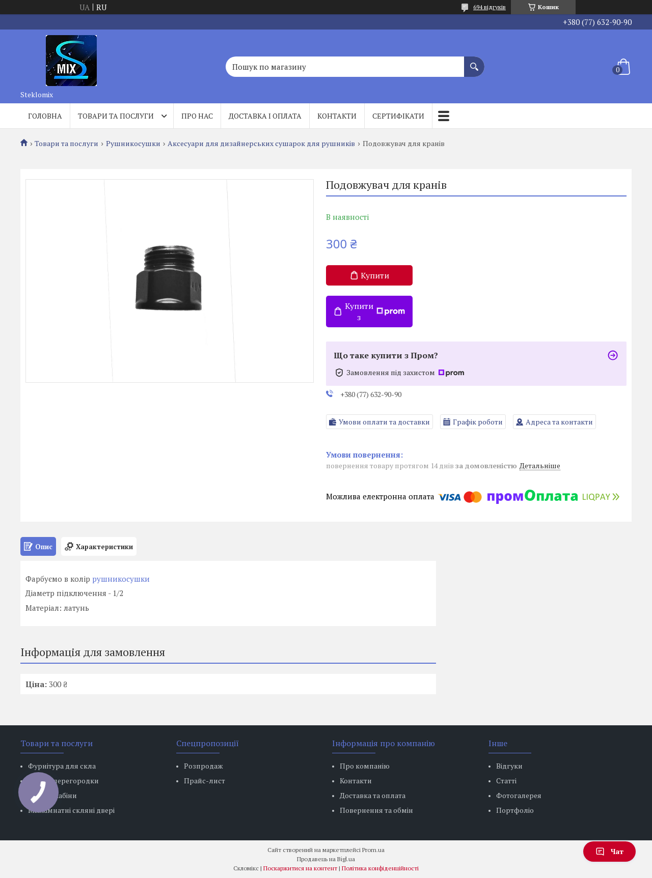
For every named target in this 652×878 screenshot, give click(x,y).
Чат (609, 851)
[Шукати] (474, 61)
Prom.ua (373, 850)
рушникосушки (121, 579)
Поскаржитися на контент (300, 868)
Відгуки (509, 766)
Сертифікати (398, 116)
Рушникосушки (133, 143)
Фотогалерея (518, 795)
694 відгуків (489, 7)
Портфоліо (515, 810)
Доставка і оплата (265, 116)
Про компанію (365, 766)
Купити (375, 275)
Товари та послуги (116, 116)
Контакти (337, 116)
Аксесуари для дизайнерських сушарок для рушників (261, 143)
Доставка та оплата (372, 795)
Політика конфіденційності (380, 868)
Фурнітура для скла (62, 766)
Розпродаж (203, 766)
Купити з (375, 311)
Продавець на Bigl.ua (326, 859)
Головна (45, 116)
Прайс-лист (204, 780)
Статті (506, 780)
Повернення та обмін (376, 810)
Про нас (197, 116)
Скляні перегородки (63, 780)
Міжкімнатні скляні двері (71, 810)
